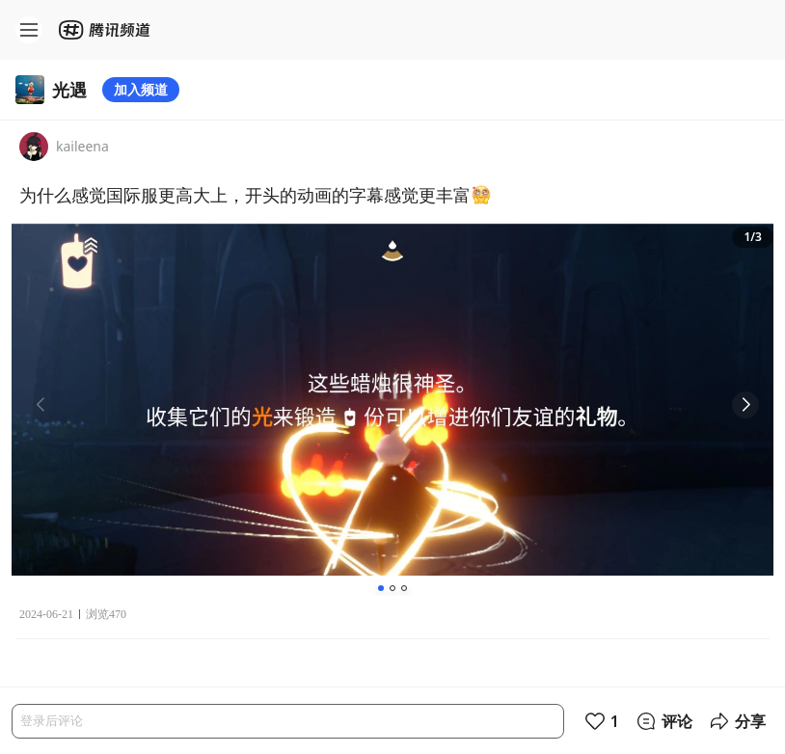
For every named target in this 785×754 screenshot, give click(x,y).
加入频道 (141, 89)
